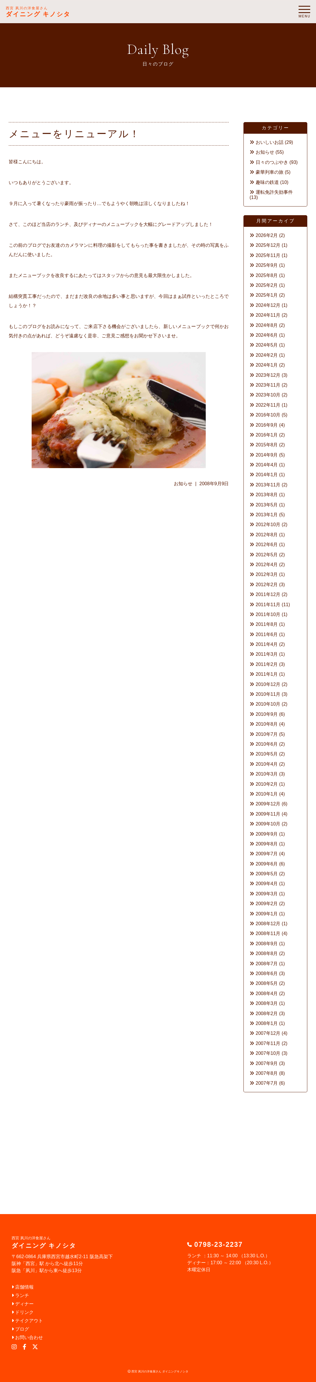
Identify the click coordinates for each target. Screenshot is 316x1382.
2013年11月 (268, 484)
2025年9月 (267, 265)
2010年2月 (267, 784)
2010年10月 (268, 704)
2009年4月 (267, 883)
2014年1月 (267, 474)
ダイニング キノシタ (38, 12)
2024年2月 (267, 355)
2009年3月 (267, 893)
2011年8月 (267, 624)
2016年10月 (268, 414)
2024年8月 (267, 325)
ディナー (23, 1303)
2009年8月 (267, 843)
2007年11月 (268, 1043)
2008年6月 (267, 973)
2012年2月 (267, 584)
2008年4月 (267, 993)
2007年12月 (268, 1033)
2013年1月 (267, 514)
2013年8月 (267, 494)
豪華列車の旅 (270, 172)
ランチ (20, 1295)
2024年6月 (267, 335)
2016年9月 (267, 425)
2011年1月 (267, 674)
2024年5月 (267, 345)
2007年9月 (267, 1063)
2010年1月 (267, 793)
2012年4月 (267, 564)
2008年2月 (267, 1013)
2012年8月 (267, 534)
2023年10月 (268, 394)
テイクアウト (27, 1320)
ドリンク (23, 1312)
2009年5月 (267, 873)
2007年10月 (268, 1053)
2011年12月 (268, 594)
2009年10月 (268, 823)
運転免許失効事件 (274, 192)
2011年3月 (267, 654)
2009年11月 (268, 814)
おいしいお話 (270, 142)
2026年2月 (267, 235)
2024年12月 (268, 305)
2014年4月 (267, 464)
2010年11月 (268, 694)
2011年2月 (267, 664)
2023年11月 (268, 385)
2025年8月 (267, 275)
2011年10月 (268, 614)
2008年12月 (268, 923)
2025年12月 (268, 245)
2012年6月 (267, 544)
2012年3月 (267, 574)
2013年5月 (267, 504)
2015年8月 (267, 444)
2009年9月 (267, 834)
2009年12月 (268, 803)
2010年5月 (267, 753)
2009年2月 (267, 903)
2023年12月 (268, 375)
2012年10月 (268, 524)
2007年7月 (267, 1083)
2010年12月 (268, 684)
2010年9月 (267, 714)
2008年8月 (267, 953)
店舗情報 (23, 1287)
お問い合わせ (27, 1337)
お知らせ (183, 483)
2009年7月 (267, 853)
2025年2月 (267, 285)
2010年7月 (267, 734)
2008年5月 (267, 983)
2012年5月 (267, 554)
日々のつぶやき (272, 162)
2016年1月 (267, 434)
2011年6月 (267, 634)
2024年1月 (267, 365)
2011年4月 (267, 644)
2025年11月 (268, 255)
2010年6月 (267, 744)
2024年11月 (268, 315)
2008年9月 (267, 943)
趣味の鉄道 (267, 182)
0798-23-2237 (218, 1244)
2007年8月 (267, 1073)
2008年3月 (267, 1003)
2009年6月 (267, 863)
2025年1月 (267, 295)
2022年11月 (268, 405)
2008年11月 (268, 933)
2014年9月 (267, 454)
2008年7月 (267, 963)
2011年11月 (268, 604)
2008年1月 (267, 1023)
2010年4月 (267, 764)
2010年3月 (267, 773)
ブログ (20, 1329)
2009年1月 (267, 913)
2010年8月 (267, 724)
